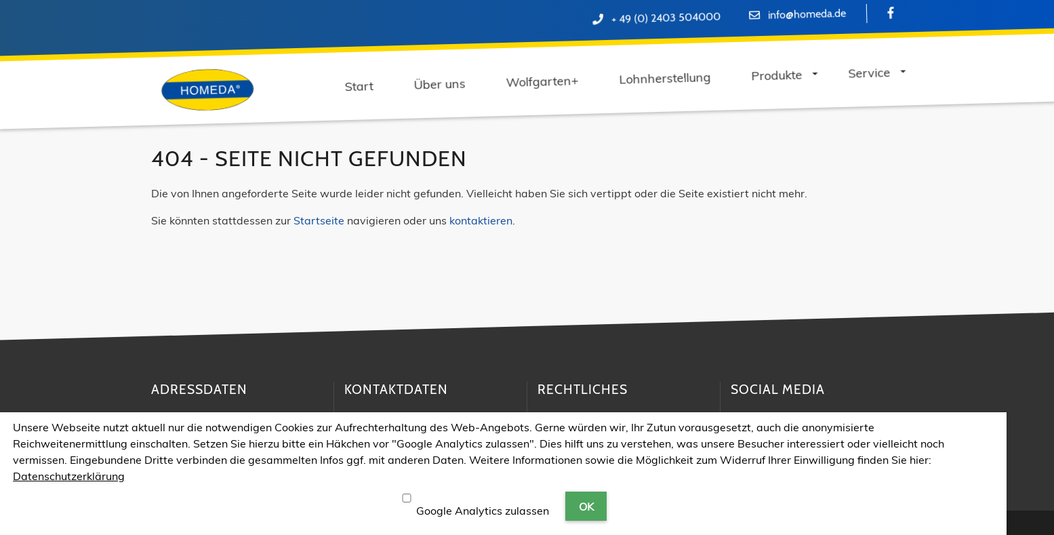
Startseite (318, 220)
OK (586, 506)
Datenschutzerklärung (69, 476)
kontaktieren (480, 220)
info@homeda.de (807, 14)
